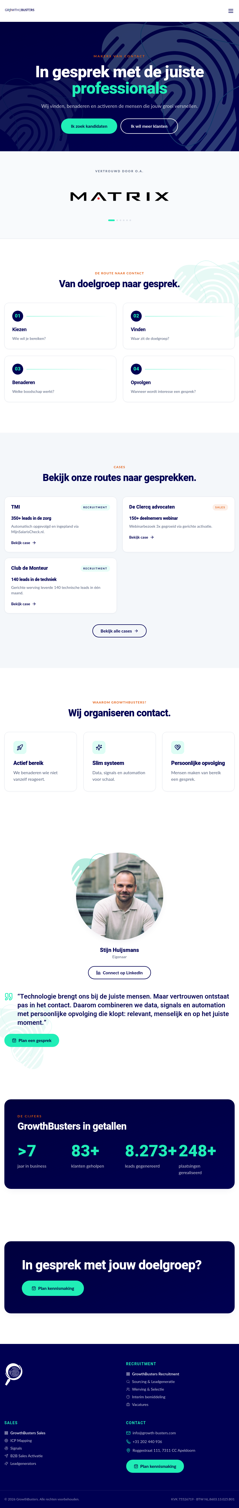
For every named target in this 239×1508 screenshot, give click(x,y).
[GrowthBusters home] (19, 11)
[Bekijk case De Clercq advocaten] (178, 526)
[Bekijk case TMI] (60, 525)
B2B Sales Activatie (23, 1455)
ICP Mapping (18, 1440)
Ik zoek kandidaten (89, 127)
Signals (13, 1448)
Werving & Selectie (145, 1389)
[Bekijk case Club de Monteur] (60, 589)
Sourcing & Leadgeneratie (150, 1381)
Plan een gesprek (36, 1040)
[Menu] (231, 11)
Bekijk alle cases (119, 630)
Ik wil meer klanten (149, 127)
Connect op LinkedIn (118, 972)
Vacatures (137, 1404)
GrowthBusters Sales (25, 1432)
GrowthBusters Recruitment (152, 1374)
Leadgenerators (20, 1463)
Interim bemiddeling (145, 1396)
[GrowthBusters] (13, 1384)
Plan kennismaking (53, 1288)
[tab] (111, 220)
